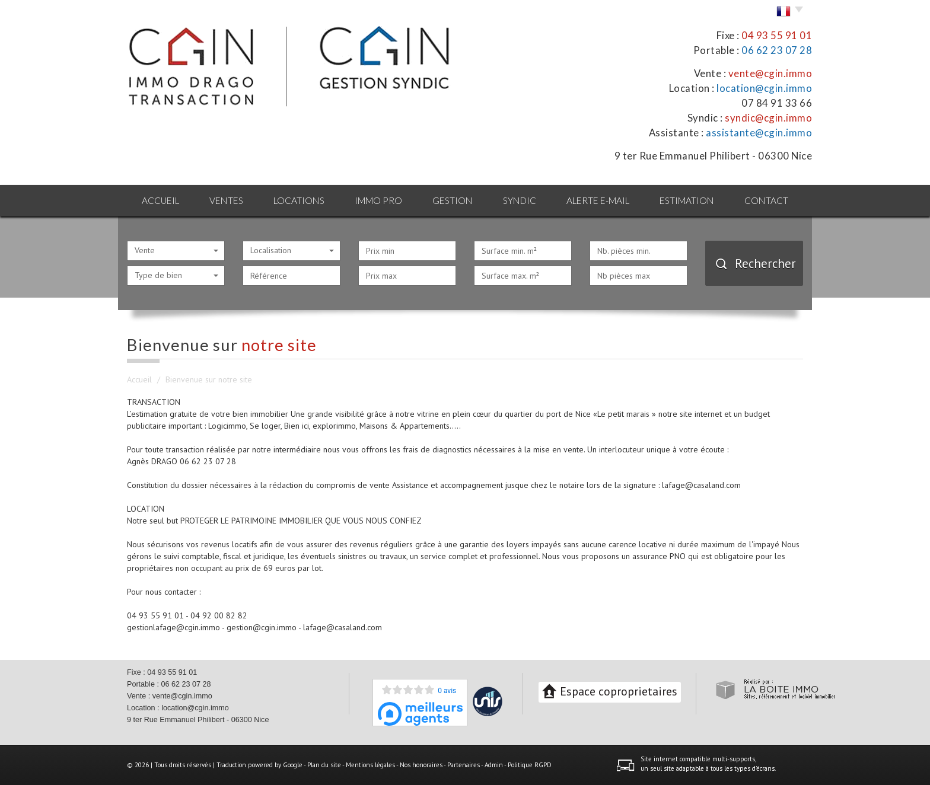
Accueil (160, 200)
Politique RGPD (530, 765)
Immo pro (378, 200)
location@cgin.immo (764, 88)
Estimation (687, 200)
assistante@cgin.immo (759, 132)
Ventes (226, 200)
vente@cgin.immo (770, 73)
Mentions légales (370, 765)
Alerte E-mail (597, 200)
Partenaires (463, 765)
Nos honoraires (421, 765)
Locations (298, 200)
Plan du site (324, 765)
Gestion (452, 200)
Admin (494, 765)
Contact (766, 200)
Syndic (519, 200)
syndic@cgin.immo (768, 117)
